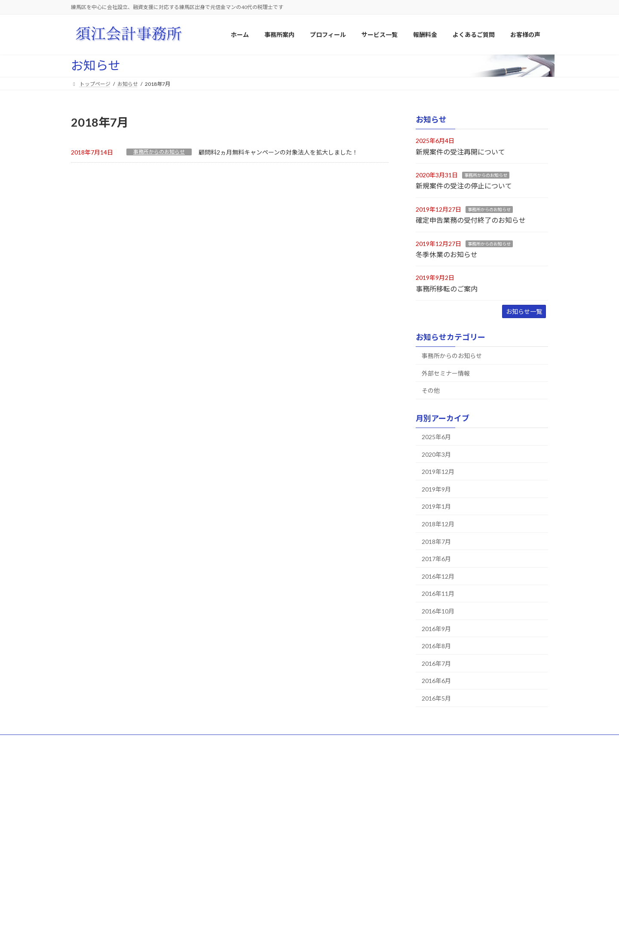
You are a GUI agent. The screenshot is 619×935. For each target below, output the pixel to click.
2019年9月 (436, 489)
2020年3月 (436, 454)
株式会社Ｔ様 (423, 838)
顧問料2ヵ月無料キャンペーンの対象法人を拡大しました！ (278, 152)
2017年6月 (436, 558)
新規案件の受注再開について (460, 152)
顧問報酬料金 (260, 882)
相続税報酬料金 (263, 897)
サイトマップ (126, 742)
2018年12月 (438, 524)
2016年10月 (438, 611)
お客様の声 (416, 779)
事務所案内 (252, 779)
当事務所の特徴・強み (270, 824)
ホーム (87, 742)
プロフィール (174, 742)
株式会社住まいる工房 (434, 824)
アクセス (255, 838)
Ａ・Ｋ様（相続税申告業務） (441, 853)
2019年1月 (436, 506)
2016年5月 (436, 698)
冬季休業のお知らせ (447, 254)
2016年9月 (436, 628)
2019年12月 (438, 471)
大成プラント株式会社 (434, 794)
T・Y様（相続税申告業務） (439, 899)
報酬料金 (249, 867)
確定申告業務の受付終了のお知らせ (471, 220)
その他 (431, 390)
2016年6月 (436, 681)
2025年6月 (436, 436)
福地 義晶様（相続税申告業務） (446, 883)
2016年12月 (438, 576)
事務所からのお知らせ (159, 152)
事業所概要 (257, 794)
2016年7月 (436, 663)
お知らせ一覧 (524, 311)
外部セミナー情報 (446, 373)
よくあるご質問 (272, 742)
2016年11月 (438, 594)
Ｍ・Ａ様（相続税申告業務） (441, 868)
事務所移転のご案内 (447, 289)
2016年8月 (436, 646)
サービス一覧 (222, 742)
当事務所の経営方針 (268, 809)
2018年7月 (436, 541)
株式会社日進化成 (428, 809)
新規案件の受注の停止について (464, 186)
